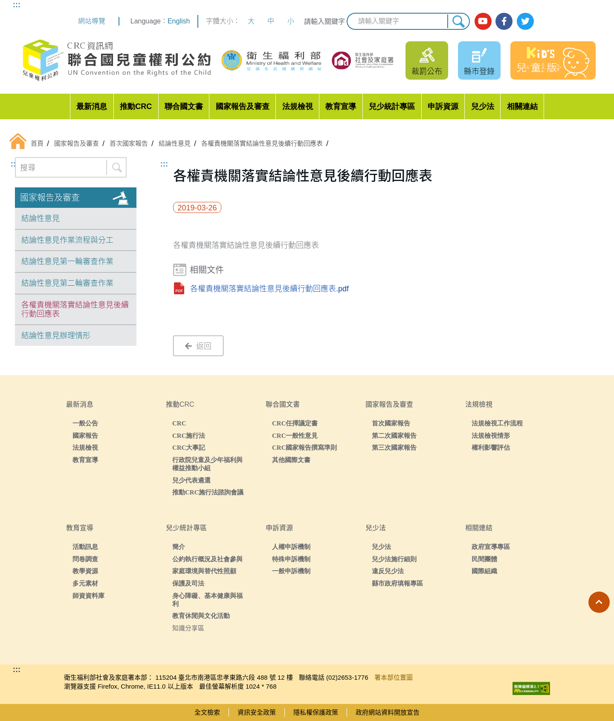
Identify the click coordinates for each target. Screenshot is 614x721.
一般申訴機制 (291, 571)
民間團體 (484, 559)
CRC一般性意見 (295, 435)
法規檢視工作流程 (497, 423)
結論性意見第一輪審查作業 (67, 261)
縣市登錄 (479, 71)
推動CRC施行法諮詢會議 (208, 492)
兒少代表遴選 (191, 480)
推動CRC (136, 106)
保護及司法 (188, 583)
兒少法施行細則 (394, 559)
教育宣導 (340, 106)
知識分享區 (188, 628)
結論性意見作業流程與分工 (67, 240)
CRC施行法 (189, 435)
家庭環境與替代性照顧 (204, 571)
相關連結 (522, 106)
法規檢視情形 (491, 435)
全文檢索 (207, 712)
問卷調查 (85, 559)
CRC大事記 (189, 447)
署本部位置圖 (393, 677)
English (179, 21)
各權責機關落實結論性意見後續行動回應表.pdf (269, 288)
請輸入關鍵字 (324, 21)
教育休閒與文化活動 (201, 615)
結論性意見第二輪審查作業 (67, 283)
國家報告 (85, 435)
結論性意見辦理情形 (55, 335)
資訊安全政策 (256, 712)
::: (16, 4)
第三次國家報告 (394, 447)
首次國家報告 (391, 423)
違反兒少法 (388, 571)
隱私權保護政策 (315, 712)
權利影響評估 (491, 447)
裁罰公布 (426, 71)
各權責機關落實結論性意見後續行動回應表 (75, 310)
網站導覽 (91, 21)
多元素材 (85, 583)
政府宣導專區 (491, 546)
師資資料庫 (88, 595)
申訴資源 (443, 106)
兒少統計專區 (392, 106)
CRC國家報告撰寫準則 (304, 447)
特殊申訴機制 (291, 559)
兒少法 (482, 106)
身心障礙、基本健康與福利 (207, 599)
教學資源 (85, 571)
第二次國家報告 (394, 435)
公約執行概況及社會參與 (207, 559)
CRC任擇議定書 (295, 423)
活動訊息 (85, 546)
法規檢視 (297, 106)
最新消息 (91, 106)
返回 (198, 346)
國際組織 (484, 571)
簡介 (178, 546)
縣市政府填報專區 (397, 583)
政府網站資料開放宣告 (388, 712)
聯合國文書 (184, 106)
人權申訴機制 (291, 546)
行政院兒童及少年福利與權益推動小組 (207, 464)
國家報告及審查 (242, 106)
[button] (599, 602)
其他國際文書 (291, 460)
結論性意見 (40, 218)
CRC (179, 423)
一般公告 (85, 423)
